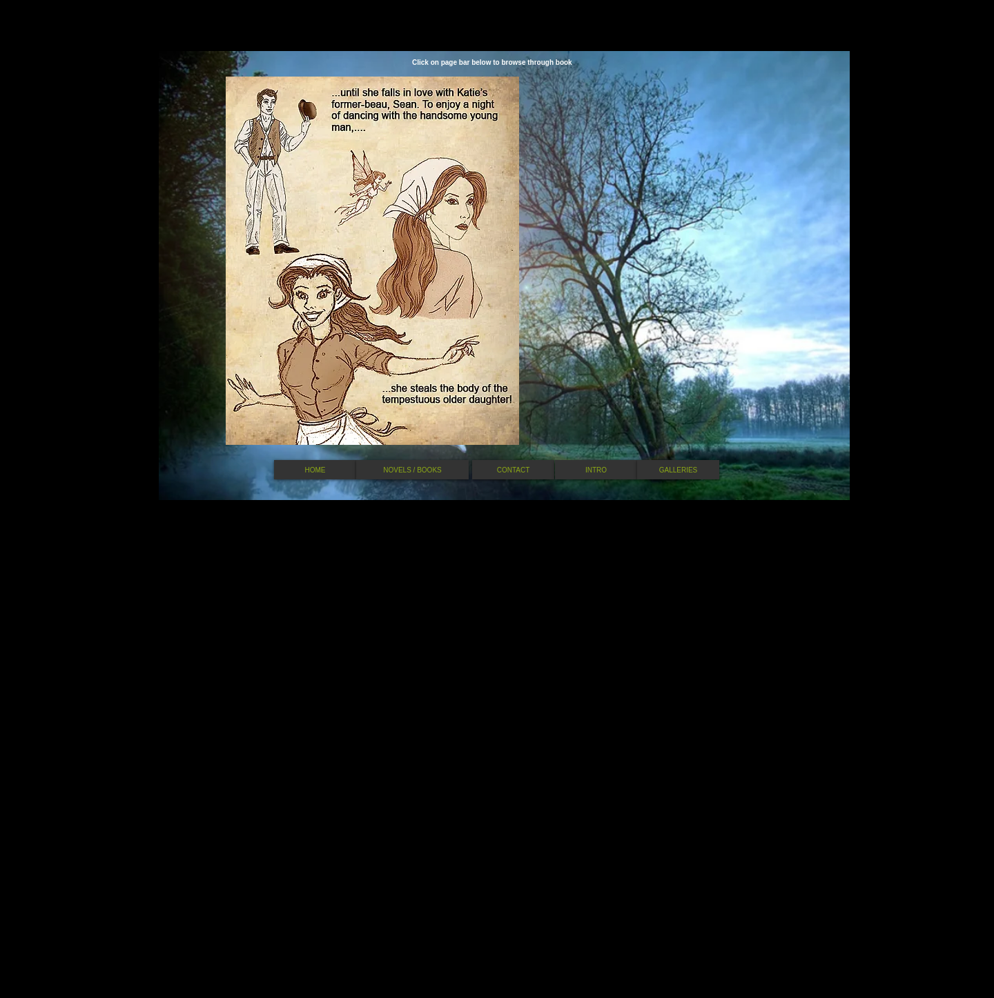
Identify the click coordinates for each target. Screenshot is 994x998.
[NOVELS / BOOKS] (412, 469)
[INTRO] (596, 469)
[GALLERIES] (678, 469)
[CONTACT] (513, 469)
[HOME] (315, 469)
